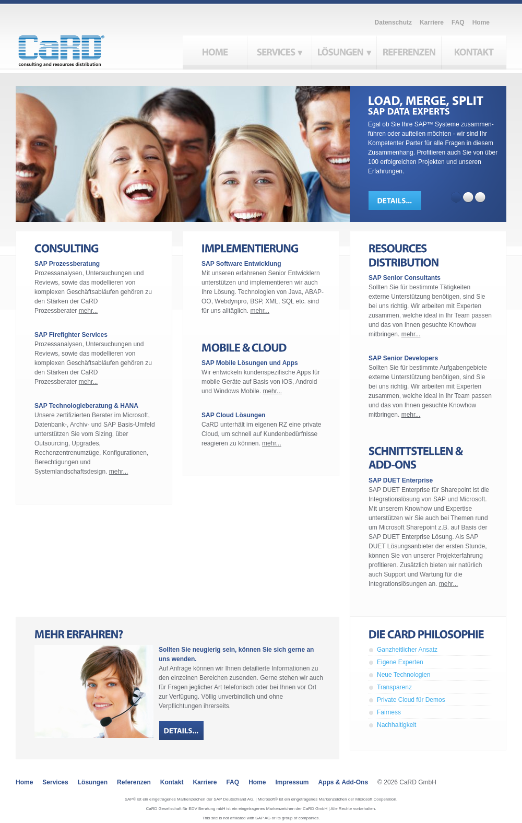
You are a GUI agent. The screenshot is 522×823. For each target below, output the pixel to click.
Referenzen (134, 782)
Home (481, 22)
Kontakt (172, 782)
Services (55, 782)
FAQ (458, 22)
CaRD (73, 48)
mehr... (88, 310)
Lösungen (93, 782)
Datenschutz (393, 22)
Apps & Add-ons (343, 782)
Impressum (292, 782)
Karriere (432, 22)
